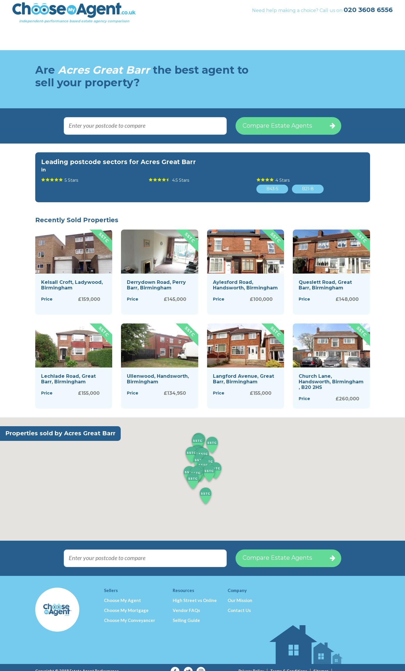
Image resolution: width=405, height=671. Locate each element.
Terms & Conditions (288, 663)
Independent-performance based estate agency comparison (97, 19)
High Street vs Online (195, 592)
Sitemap (321, 663)
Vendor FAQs (186, 602)
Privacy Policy (251, 663)
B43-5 (272, 181)
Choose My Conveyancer (129, 612)
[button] (205, 489)
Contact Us (239, 602)
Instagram (201, 663)
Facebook (175, 663)
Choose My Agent (122, 592)
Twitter (188, 663)
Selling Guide (186, 612)
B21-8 (308, 181)
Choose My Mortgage (126, 602)
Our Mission (240, 592)
